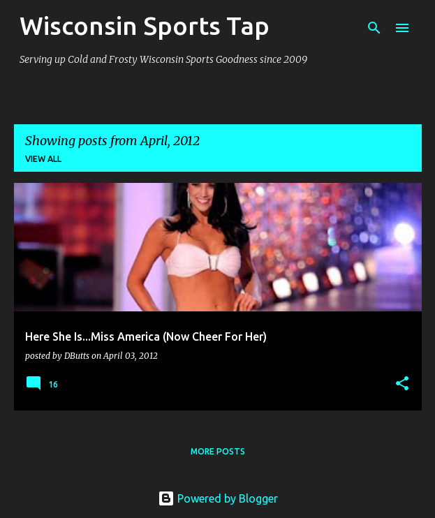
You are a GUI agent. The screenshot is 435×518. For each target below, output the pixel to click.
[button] (402, 384)
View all (43, 158)
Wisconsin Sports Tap (145, 25)
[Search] (374, 28)
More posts (218, 451)
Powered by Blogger (218, 498)
